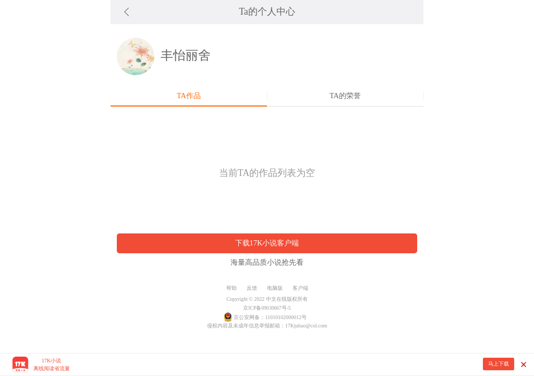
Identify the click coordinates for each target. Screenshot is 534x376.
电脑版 (275, 288)
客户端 (300, 288)
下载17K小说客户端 (267, 243)
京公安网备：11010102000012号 (270, 317)
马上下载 (498, 364)
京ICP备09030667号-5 (266, 308)
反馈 (252, 288)
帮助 (231, 288)
